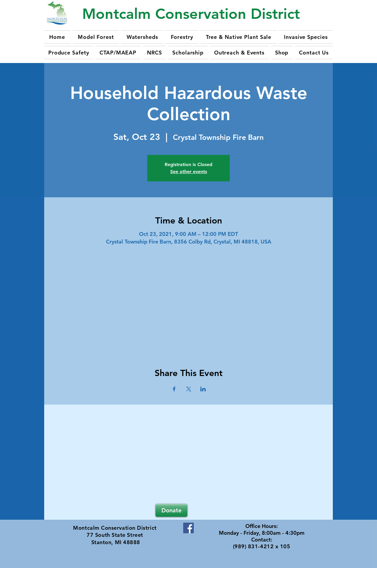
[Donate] (171, 510)
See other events (188, 171)
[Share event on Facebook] (174, 389)
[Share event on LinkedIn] (203, 389)
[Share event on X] (188, 389)
